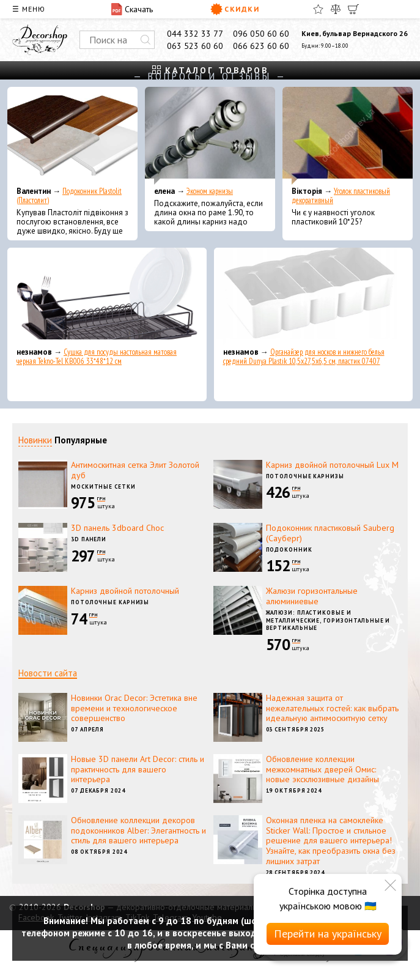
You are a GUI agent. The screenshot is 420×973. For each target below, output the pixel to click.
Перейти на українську (327, 934)
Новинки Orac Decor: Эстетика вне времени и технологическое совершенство (134, 708)
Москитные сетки (103, 486)
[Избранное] (318, 9)
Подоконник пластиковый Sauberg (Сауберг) (330, 533)
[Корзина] (353, 9)
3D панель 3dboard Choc (117, 527)
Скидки (235, 9)
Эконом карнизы (209, 191)
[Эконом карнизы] (210, 136)
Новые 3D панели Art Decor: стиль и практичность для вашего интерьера (137, 769)
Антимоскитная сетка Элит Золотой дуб (135, 470)
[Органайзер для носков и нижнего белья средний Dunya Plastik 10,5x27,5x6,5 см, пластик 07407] (313, 297)
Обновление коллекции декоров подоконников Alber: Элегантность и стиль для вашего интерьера (138, 830)
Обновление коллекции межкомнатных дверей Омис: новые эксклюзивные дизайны (322, 769)
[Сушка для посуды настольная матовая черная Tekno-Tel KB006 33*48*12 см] (107, 297)
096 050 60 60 (261, 33)
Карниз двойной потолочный (125, 590)
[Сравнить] (336, 9)
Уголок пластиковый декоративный (341, 195)
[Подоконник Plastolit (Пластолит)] (72, 136)
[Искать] (145, 40)
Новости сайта (47, 673)
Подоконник (289, 549)
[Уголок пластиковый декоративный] (347, 136)
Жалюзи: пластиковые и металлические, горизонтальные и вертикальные (328, 620)
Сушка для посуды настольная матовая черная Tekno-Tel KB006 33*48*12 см (97, 356)
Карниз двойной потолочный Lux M (332, 464)
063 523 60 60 (195, 45)
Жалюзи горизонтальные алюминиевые (312, 596)
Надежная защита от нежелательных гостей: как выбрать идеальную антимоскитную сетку (332, 708)
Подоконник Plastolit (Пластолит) (69, 195)
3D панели (88, 539)
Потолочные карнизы (305, 476)
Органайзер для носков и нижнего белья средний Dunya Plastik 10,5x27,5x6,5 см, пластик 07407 (304, 356)
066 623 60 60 (261, 45)
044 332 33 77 (195, 33)
